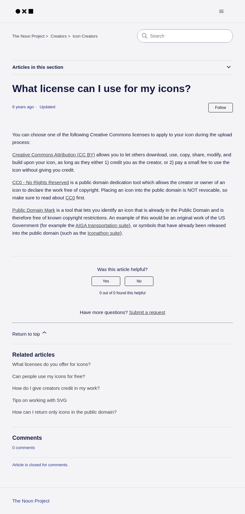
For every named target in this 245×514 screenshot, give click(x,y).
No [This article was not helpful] (139, 281)
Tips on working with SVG (39, 400)
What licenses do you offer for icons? (51, 364)
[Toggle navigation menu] (221, 11)
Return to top (30, 333)
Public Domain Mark (33, 210)
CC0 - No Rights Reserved (40, 182)
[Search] (185, 36)
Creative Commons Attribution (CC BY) (53, 154)
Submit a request (147, 312)
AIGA (102, 225)
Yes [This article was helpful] (106, 281)
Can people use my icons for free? (48, 376)
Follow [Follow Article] (220, 107)
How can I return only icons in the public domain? (64, 412)
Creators (59, 36)
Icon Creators (85, 36)
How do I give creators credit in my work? (56, 388)
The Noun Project (28, 36)
